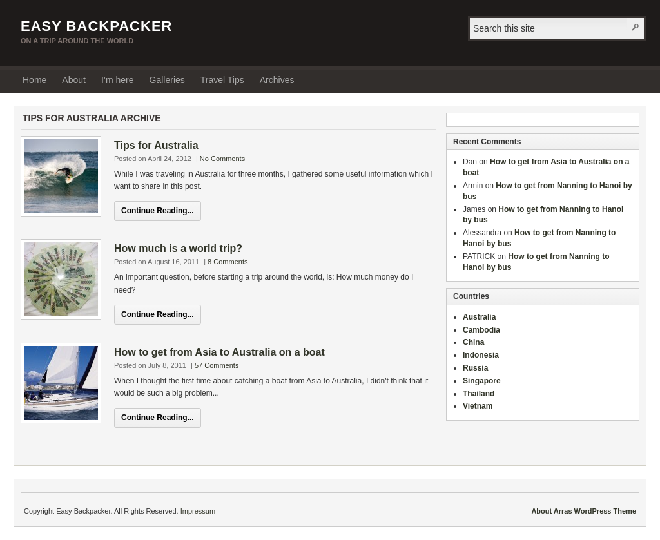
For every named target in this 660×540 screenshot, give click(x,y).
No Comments (222, 158)
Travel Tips (222, 80)
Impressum (197, 511)
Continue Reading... (157, 210)
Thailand (478, 393)
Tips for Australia (156, 145)
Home (34, 80)
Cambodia (481, 329)
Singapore (482, 380)
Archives (277, 80)
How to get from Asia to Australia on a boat (219, 352)
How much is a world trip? (178, 248)
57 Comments (216, 365)
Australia (479, 317)
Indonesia (481, 355)
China (473, 342)
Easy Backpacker (96, 26)
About (74, 80)
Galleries (167, 80)
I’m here (117, 80)
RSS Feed (632, 79)
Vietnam (477, 405)
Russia (475, 367)
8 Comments (228, 261)
